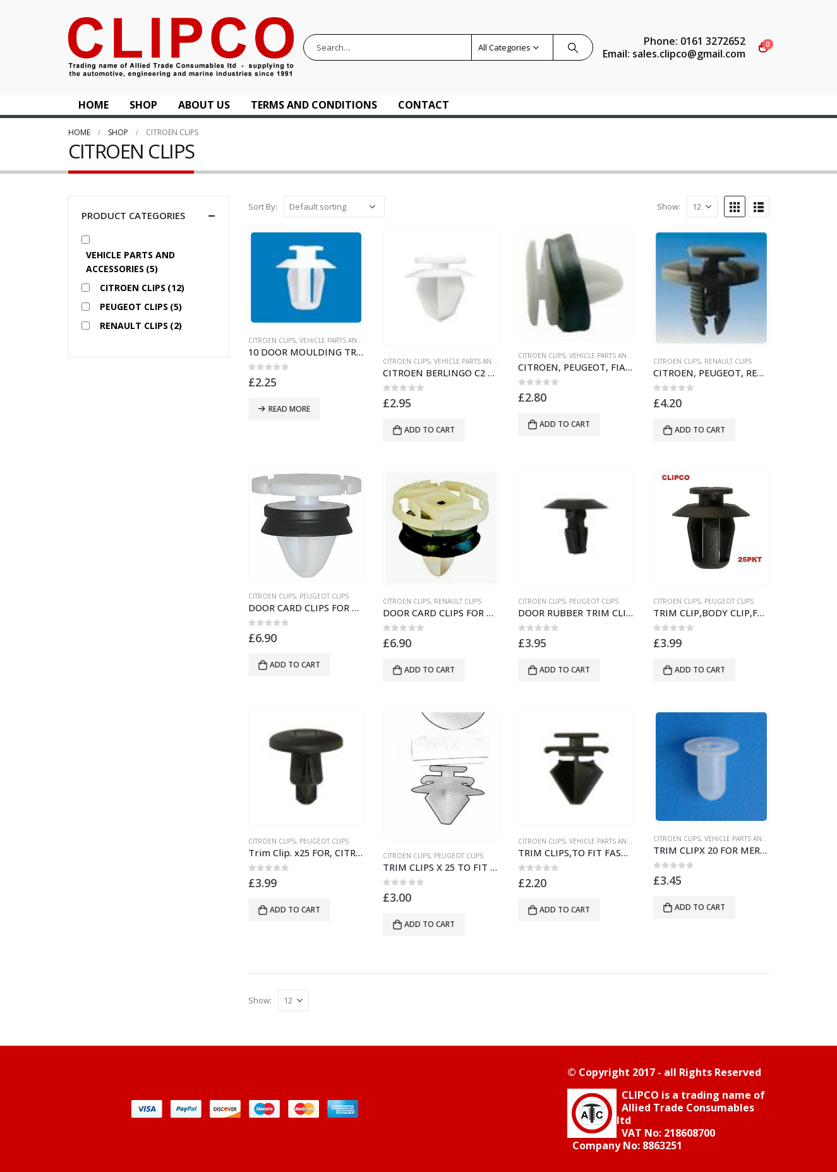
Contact (423, 105)
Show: (668, 206)
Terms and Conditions (314, 105)
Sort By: (262, 206)
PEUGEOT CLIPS (324, 596)
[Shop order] (334, 206)
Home (93, 105)
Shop (143, 105)
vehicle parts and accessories (353, 340)
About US (204, 105)
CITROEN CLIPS (272, 340)
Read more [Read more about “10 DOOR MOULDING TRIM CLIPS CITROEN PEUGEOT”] (289, 409)
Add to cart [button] (429, 429)
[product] (306, 277)
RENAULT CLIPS (728, 361)
